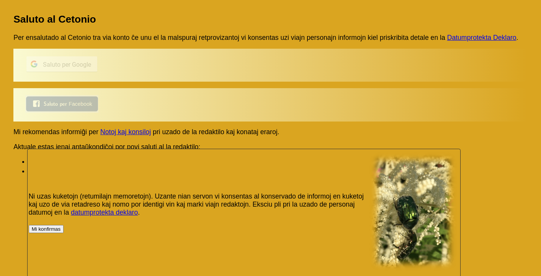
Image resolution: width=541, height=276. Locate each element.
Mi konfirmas (46, 229)
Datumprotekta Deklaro (481, 37)
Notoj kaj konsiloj (125, 132)
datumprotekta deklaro (104, 212)
